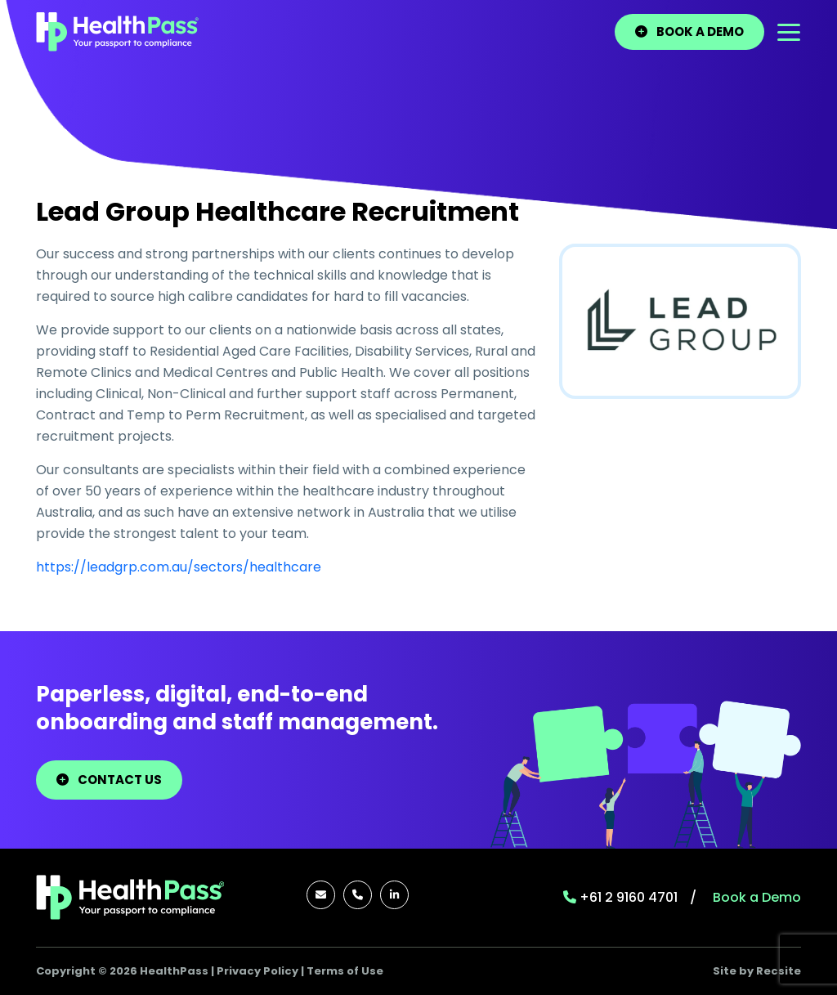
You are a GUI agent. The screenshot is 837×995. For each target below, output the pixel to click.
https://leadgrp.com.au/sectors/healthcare (178, 567)
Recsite (778, 971)
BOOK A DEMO (689, 31)
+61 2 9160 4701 (620, 897)
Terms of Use (345, 971)
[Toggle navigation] (789, 32)
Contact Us (109, 779)
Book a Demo (757, 897)
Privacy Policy (257, 971)
